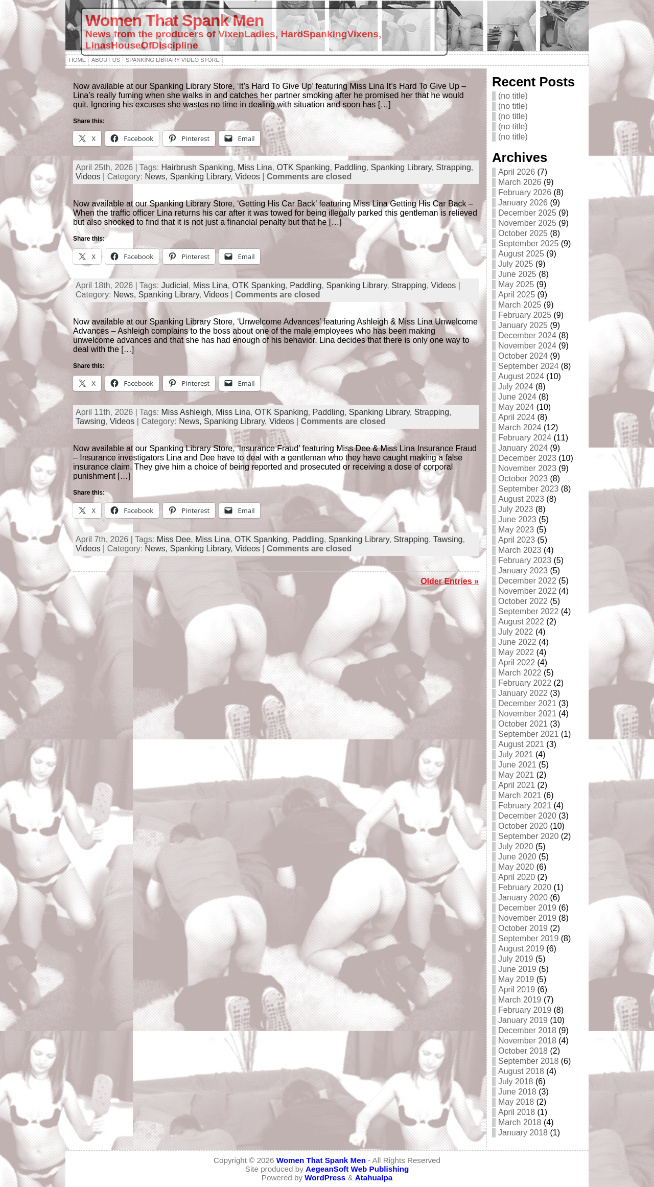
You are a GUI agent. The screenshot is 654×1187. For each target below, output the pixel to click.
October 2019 (523, 928)
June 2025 (517, 274)
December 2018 (527, 1030)
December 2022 (527, 580)
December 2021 (527, 703)
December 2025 (527, 212)
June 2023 (517, 519)
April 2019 (516, 989)
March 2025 (520, 304)
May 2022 (516, 652)
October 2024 (523, 356)
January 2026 (523, 202)
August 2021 (521, 744)
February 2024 (524, 437)
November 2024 (527, 345)
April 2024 (516, 417)
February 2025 (524, 315)
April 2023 (516, 540)
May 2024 (516, 407)
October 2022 (523, 601)
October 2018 (523, 1050)
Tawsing (90, 421)
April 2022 (516, 662)
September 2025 (528, 243)
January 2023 (523, 570)
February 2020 (524, 887)
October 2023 (523, 478)
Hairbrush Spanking (197, 167)
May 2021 (516, 775)
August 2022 (521, 621)
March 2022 (520, 672)
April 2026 (516, 172)
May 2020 (516, 867)
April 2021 (516, 785)
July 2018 (515, 1081)
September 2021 (528, 734)
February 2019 (524, 1010)
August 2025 (521, 253)
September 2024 (528, 366)
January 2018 (523, 1132)
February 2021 (524, 805)
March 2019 (520, 999)
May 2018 (516, 1102)
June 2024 (517, 396)
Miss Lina (255, 167)
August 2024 (521, 376)
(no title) (513, 95)
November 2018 (527, 1040)
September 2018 (528, 1061)
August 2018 (521, 1071)
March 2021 (520, 795)
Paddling (350, 167)
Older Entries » (450, 581)
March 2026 (520, 182)
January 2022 (523, 693)
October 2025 (523, 233)
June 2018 (517, 1091)
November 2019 (527, 918)
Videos (88, 176)
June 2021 (517, 764)
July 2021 (515, 754)
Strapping (453, 167)
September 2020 (528, 836)
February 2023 (524, 560)
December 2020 (527, 815)
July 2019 (515, 959)
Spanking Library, (202, 176)
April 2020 (516, 877)
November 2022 (527, 591)
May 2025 (516, 284)
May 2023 (516, 529)
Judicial (175, 285)
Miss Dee (174, 539)
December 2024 (527, 335)
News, (157, 176)
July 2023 (515, 509)
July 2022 (515, 631)
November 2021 (527, 713)
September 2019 (528, 938)
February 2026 (524, 192)
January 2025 (523, 325)
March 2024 (520, 427)
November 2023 (527, 468)
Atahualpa (373, 1177)
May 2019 (516, 979)
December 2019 (527, 907)
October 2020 (523, 826)
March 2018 (520, 1122)
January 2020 (523, 897)
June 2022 (517, 642)
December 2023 (527, 458)
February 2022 (524, 683)
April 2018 (516, 1112)
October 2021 (523, 723)
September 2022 (528, 611)
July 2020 (515, 846)
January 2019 (523, 1020)
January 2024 (523, 448)
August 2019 (521, 948)
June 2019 (517, 969)
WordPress (325, 1177)
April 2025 (516, 294)
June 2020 (517, 856)
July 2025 (515, 264)
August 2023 (521, 499)
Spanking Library (401, 167)
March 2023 (520, 550)
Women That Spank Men (174, 20)
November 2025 (527, 223)
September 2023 (528, 488)
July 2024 (515, 386)
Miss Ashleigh (186, 412)
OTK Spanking (303, 167)
